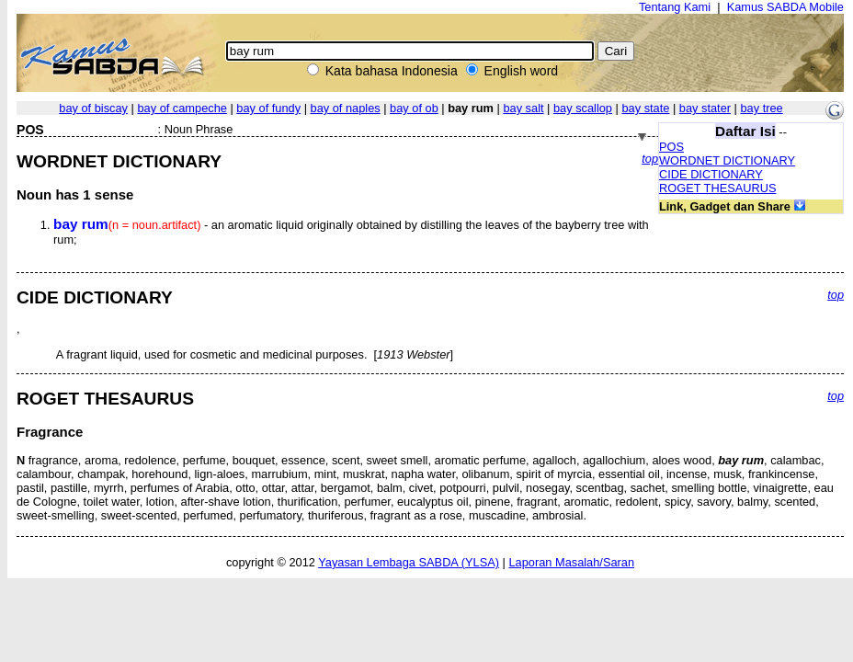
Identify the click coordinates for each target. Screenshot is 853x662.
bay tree (761, 108)
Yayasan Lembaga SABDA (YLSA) (408, 562)
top (650, 159)
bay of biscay (93, 108)
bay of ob (414, 108)
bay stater (705, 108)
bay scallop (582, 108)
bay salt (523, 108)
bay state (645, 108)
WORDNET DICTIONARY (727, 160)
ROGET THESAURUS (718, 188)
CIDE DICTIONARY (711, 174)
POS (671, 147)
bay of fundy (268, 108)
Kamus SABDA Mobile (785, 7)
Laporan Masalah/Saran (571, 562)
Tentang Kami (675, 7)
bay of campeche (181, 108)
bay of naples (346, 108)
